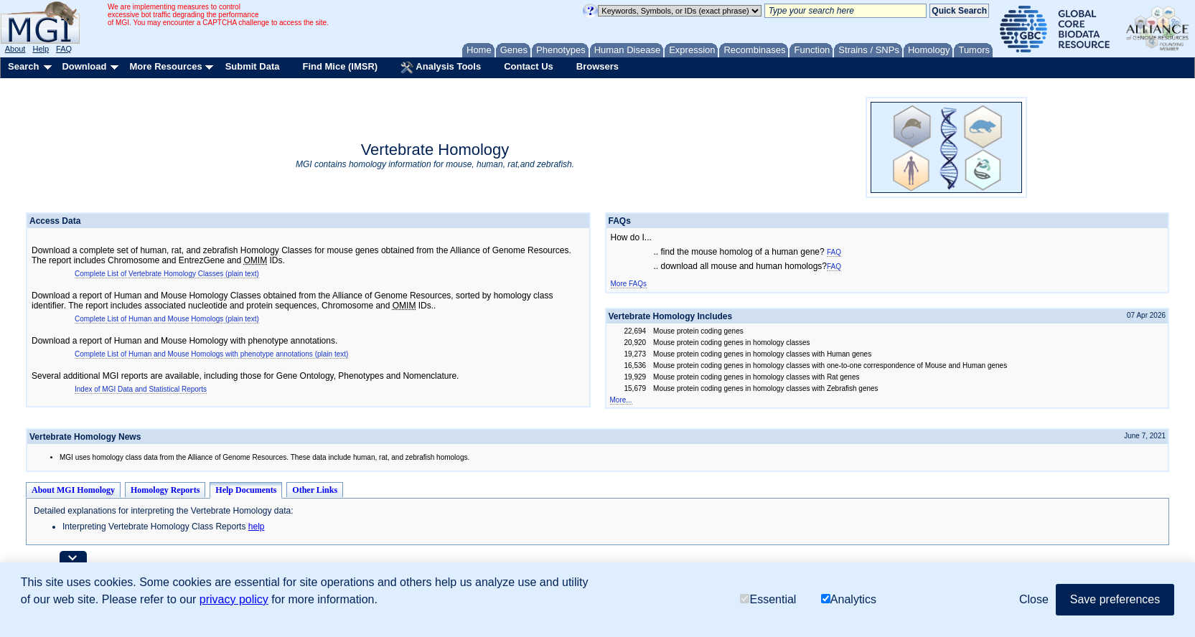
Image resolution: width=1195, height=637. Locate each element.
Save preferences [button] (1115, 599)
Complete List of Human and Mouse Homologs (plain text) (167, 319)
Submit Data (252, 66)
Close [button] (1034, 599)
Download (84, 66)
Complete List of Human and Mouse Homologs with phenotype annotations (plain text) (211, 354)
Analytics (848, 599)
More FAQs (629, 284)
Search (23, 66)
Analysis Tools (440, 67)
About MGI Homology (73, 490)
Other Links (314, 490)
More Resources (165, 66)
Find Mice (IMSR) (340, 66)
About (15, 48)
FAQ (64, 48)
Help (40, 48)
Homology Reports (165, 490)
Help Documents (245, 490)
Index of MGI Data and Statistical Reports (141, 389)
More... (621, 400)
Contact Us (528, 66)
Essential (768, 599)
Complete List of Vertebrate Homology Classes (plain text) (167, 274)
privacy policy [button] (234, 599)
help (256, 527)
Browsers (597, 66)
